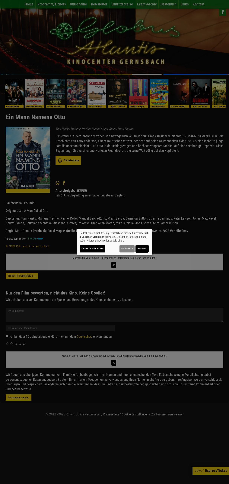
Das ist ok (142, 248)
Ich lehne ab (127, 248)
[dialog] (114, 242)
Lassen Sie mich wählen (92, 248)
